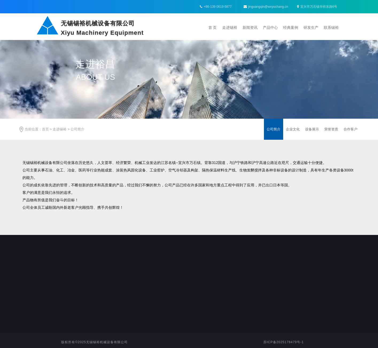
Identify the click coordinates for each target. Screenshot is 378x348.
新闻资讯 (250, 27)
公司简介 (77, 129)
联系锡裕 (331, 27)
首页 (45, 129)
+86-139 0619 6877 (217, 7)
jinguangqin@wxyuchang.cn (266, 7)
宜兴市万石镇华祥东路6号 (317, 7)
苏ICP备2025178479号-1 (283, 342)
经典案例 (290, 27)
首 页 (212, 27)
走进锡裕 (229, 27)
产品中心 (270, 27)
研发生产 (310, 27)
